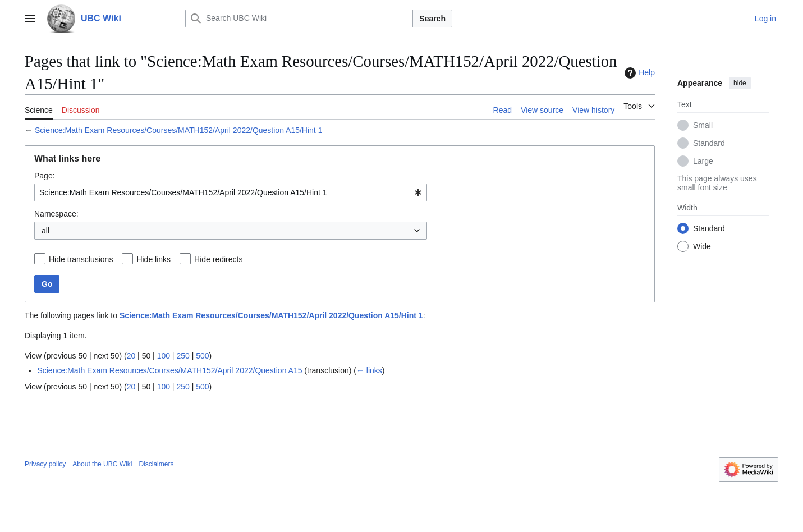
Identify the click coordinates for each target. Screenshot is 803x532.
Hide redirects (218, 259)
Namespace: (56, 213)
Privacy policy (45, 464)
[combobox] (230, 192)
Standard (709, 143)
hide (739, 83)
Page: (44, 175)
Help (638, 73)
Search (432, 18)
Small (703, 125)
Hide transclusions (81, 259)
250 (182, 355)
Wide (702, 246)
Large (703, 161)
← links (369, 370)
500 (202, 355)
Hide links (153, 259)
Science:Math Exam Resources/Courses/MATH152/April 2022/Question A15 (169, 370)
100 (163, 355)
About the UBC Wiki (102, 464)
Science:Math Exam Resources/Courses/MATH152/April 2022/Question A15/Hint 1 (179, 130)
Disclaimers (156, 464)
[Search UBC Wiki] (299, 18)
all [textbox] (45, 230)
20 (131, 355)
